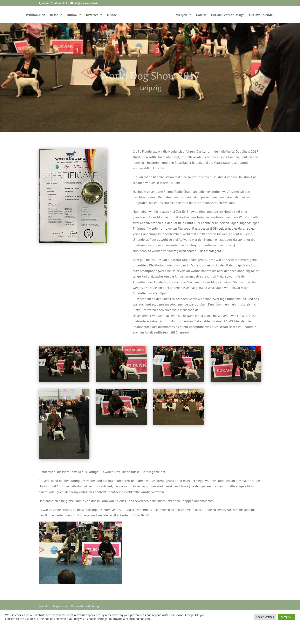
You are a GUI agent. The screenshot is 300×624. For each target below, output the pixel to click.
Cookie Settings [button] (265, 617)
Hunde (112, 15)
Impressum (60, 606)
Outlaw (72, 15)
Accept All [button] (286, 617)
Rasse (54, 15)
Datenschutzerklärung (85, 606)
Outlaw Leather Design (228, 15)
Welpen (181, 15)
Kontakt (44, 606)
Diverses (92, 15)
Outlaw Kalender (261, 15)
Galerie (201, 15)
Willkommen (35, 15)
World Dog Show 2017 (150, 80)
